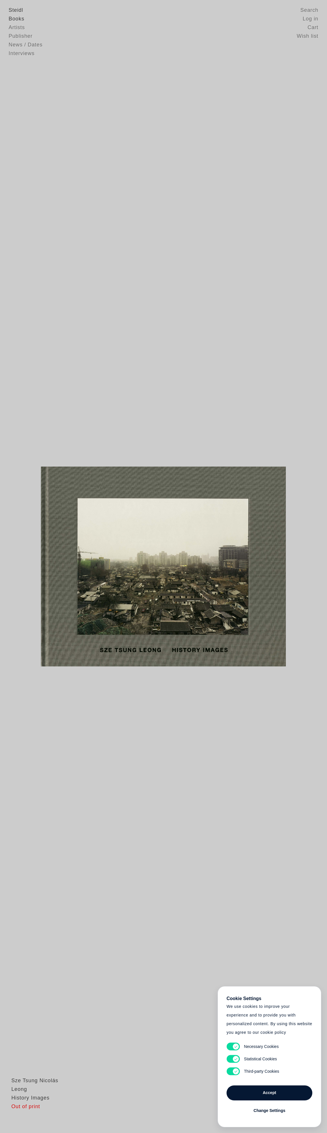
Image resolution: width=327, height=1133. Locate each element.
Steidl (16, 10)
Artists (17, 27)
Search (309, 10)
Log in (310, 19)
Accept (269, 1092)
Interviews (22, 53)
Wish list (307, 36)
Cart (312, 27)
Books (16, 19)
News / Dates (26, 45)
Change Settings (269, 1110)
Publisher (21, 36)
